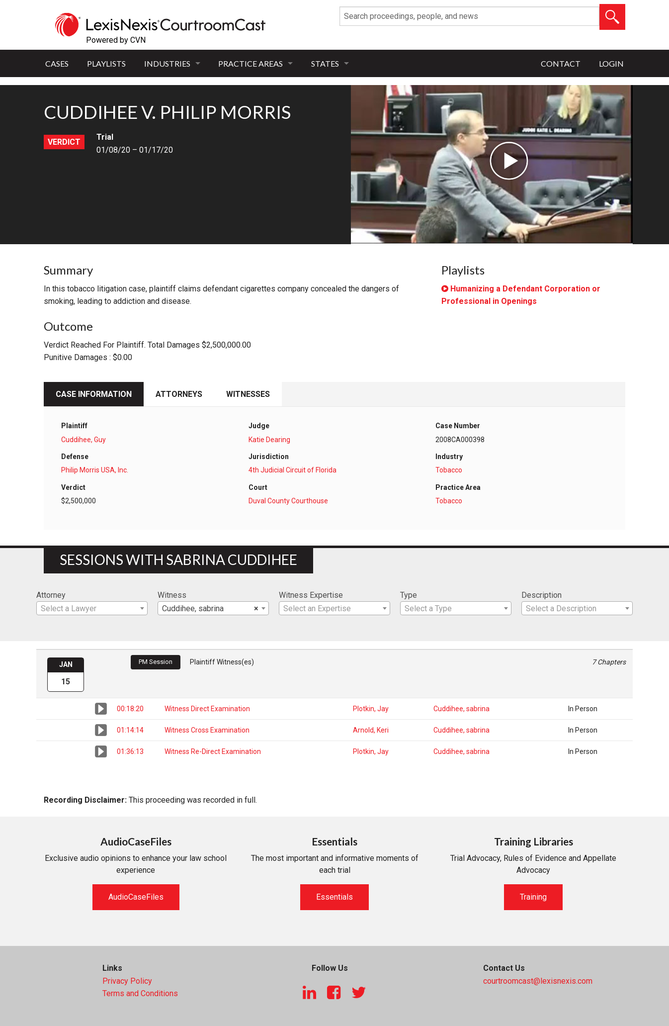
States (325, 63)
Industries (167, 63)
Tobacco (448, 470)
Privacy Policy (127, 981)
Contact (561, 63)
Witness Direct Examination (207, 709)
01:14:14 (130, 730)
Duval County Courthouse (288, 501)
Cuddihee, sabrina (461, 709)
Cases (57, 63)
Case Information (94, 394)
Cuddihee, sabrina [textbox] (210, 609)
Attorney (51, 595)
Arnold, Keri (371, 730)
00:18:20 (130, 709)
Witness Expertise (311, 595)
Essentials (334, 897)
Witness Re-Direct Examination (213, 751)
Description (541, 595)
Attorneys (179, 394)
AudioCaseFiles (136, 897)
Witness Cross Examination (207, 730)
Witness (172, 595)
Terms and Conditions (140, 993)
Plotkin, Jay (371, 709)
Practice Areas (250, 63)
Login (611, 63)
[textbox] (92, 609)
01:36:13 (130, 751)
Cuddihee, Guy (83, 440)
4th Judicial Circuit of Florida (292, 470)
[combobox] (92, 608)
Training (533, 897)
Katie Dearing (269, 440)
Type (408, 595)
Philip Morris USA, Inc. (94, 470)
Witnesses (248, 394)
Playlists (106, 63)
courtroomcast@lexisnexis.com (537, 981)
